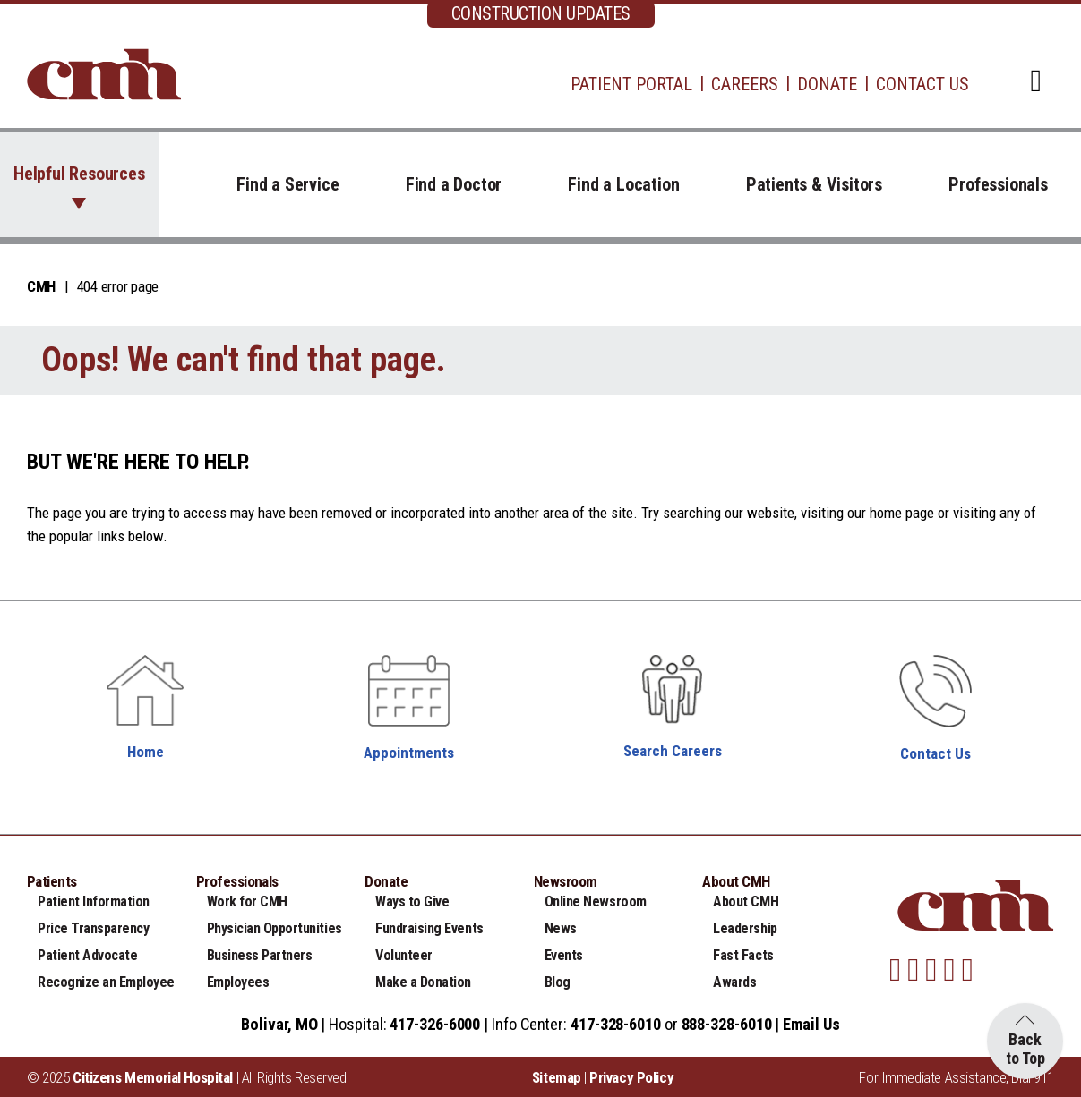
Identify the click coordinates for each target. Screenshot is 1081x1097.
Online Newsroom (596, 901)
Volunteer (404, 955)
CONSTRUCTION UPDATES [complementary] (541, 13)
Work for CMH (247, 901)
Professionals (997, 184)
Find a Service (287, 184)
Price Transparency (93, 928)
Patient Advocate (87, 955)
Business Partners (260, 955)
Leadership (744, 928)
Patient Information (94, 901)
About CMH (745, 901)
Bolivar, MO (279, 1024)
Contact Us (922, 84)
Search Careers (672, 751)
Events (564, 955)
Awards (734, 982)
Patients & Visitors (814, 184)
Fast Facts (743, 955)
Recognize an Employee (106, 982)
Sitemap (556, 1077)
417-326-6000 (435, 1024)
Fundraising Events (429, 928)
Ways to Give (412, 901)
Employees (238, 982)
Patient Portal (631, 84)
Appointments (409, 752)
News (561, 928)
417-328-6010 (616, 1024)
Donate (827, 84)
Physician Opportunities (274, 928)
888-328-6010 (727, 1024)
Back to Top (1025, 1048)
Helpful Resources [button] (79, 173)
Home (145, 752)
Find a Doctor (454, 184)
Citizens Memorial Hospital (153, 1077)
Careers (744, 84)
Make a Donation (423, 982)
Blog (558, 982)
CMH (41, 286)
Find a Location (623, 184)
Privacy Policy (631, 1077)
